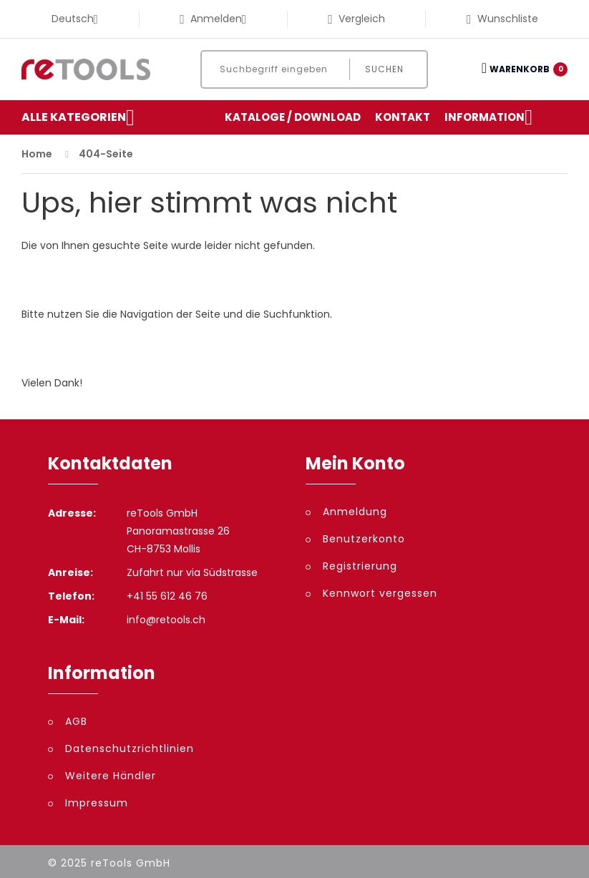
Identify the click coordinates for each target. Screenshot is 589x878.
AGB (76, 721)
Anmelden (213, 18)
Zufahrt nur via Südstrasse (192, 572)
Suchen (384, 69)
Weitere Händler (110, 776)
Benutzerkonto (364, 539)
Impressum (96, 803)
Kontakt (402, 117)
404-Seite (106, 154)
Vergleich (356, 18)
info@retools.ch (166, 620)
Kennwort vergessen (380, 593)
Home (36, 154)
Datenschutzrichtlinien (129, 748)
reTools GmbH (130, 863)
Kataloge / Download (293, 117)
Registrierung (360, 566)
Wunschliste (502, 18)
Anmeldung (355, 511)
